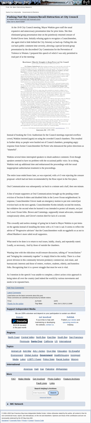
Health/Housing (61, 355)
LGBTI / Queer (34, 359)
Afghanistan (61, 369)
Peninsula (24, 341)
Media (15, 359)
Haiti (36, 369)
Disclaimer (5, 420)
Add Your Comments (15, 288)
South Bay (63, 337)
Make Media (24, 379)
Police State (49, 359)
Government (46, 355)
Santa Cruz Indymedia (13, 12)
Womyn (74, 359)
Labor (23, 359)
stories (71, 320)
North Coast (14, 337)
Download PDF (41, 130)
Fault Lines (41, 383)
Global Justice (31, 355)
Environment (17, 355)
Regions (11, 332)
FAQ (13, 379)
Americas (28, 369)
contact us (50, 325)
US (56, 341)
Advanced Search (45, 397)
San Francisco (76, 337)
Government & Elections (30, 12)
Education (62, 351)
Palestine (49, 369)
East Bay (51, 337)
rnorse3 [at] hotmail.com (30, 19)
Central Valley (28, 337)
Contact (31, 420)
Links (52, 383)
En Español (74, 351)
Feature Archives (71, 379)
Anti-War (27, 351)
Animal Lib (16, 351)
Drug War (51, 351)
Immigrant (75, 355)
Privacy (24, 420)
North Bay (41, 337)
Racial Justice (62, 359)
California (48, 341)
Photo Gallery (54, 379)
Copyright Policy (15, 420)
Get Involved (39, 379)
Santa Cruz (36, 341)
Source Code (39, 420)
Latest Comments (14, 293)
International (65, 341)
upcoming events (69, 322)
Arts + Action (39, 351)
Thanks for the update (15, 304)
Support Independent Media (21, 309)
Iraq (42, 369)
